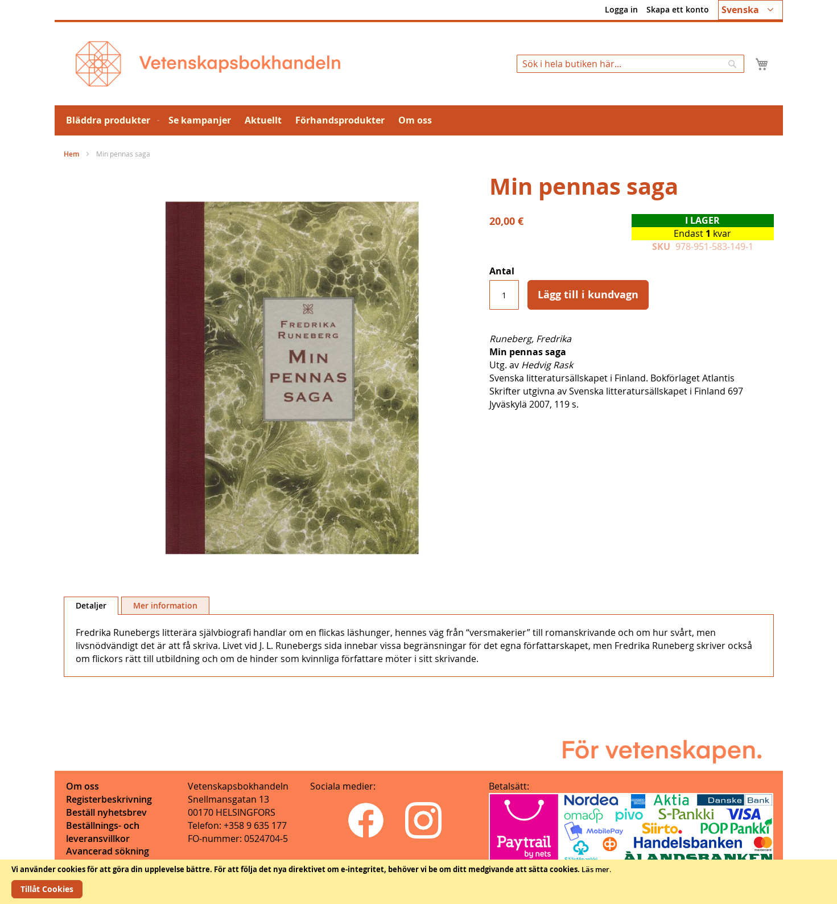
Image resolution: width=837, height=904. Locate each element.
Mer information (165, 605)
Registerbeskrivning (109, 799)
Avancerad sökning (107, 851)
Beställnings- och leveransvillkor (102, 832)
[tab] (91, 606)
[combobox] (630, 64)
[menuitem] (110, 120)
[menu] (419, 120)
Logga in (621, 9)
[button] (750, 10)
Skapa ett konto (677, 9)
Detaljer (91, 605)
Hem (71, 154)
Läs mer (595, 869)
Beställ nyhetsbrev (106, 812)
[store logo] (208, 64)
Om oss (82, 786)
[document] (418, 881)
